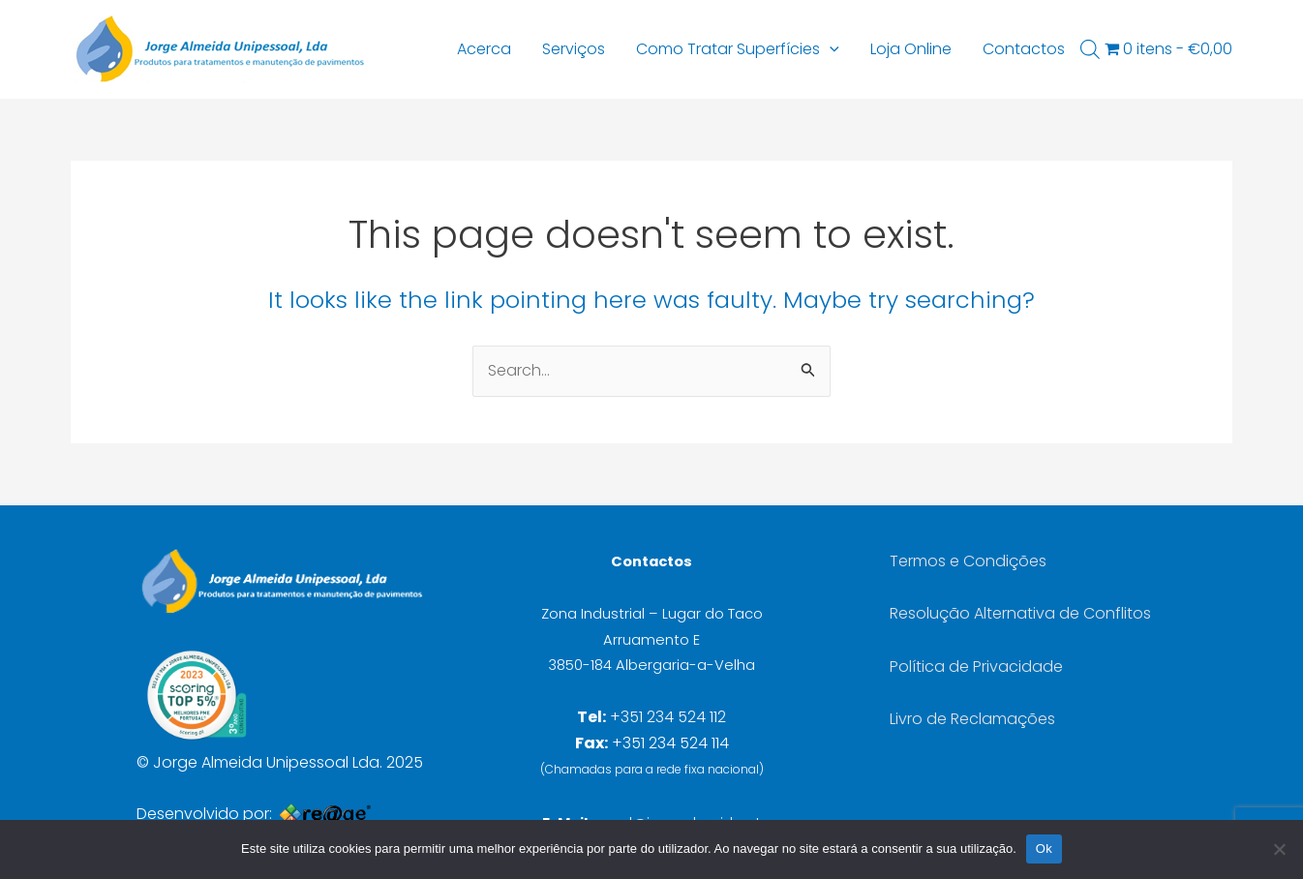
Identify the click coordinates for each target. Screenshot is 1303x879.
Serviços (573, 49)
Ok (1044, 848)
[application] (829, 49)
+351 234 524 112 (668, 717)
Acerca (484, 49)
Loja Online (911, 49)
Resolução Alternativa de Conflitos (1020, 613)
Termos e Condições (968, 561)
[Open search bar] (1090, 49)
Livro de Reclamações (972, 719)
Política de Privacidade (976, 666)
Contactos (1024, 49)
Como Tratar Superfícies (737, 49)
